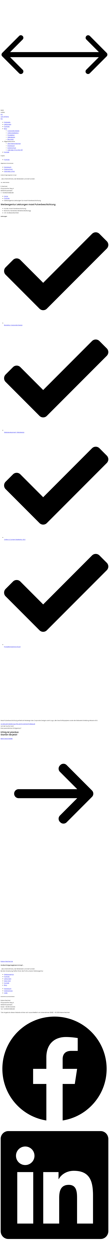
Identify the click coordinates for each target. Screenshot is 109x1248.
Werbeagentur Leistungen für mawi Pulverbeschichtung (22, 201)
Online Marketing (12, 133)
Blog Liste (10, 139)
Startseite (7, 122)
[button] (54, 1069)
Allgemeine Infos (9, 141)
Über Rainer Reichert (14, 144)
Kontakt (6, 152)
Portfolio (7, 127)
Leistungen (7, 124)
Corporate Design (13, 131)
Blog (5, 129)
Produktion (11, 135)
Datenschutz (11, 148)
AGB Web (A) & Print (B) (15, 150)
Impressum (11, 146)
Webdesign (11, 137)
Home (6, 196)
